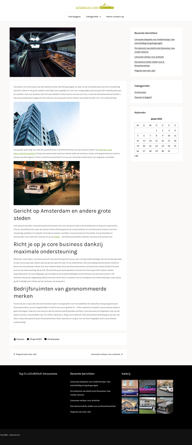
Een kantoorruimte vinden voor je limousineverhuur (93, 406)
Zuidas (57, 236)
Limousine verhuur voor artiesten (105, 354)
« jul (136, 155)
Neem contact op (115, 16)
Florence (20, 339)
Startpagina (74, 16)
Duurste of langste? (143, 97)
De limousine (53, 339)
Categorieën (92, 16)
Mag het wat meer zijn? (26, 354)
